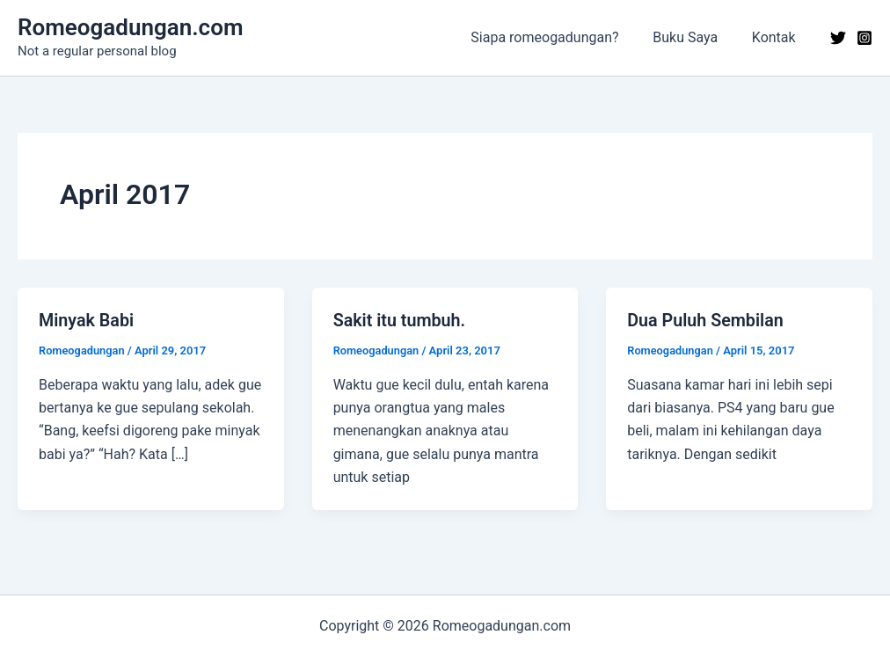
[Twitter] (838, 38)
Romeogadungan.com (130, 27)
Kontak (777, 37)
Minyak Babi (87, 320)
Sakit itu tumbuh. (400, 320)
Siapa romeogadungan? (559, 37)
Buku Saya (693, 37)
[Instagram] (864, 38)
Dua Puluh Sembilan (706, 320)
